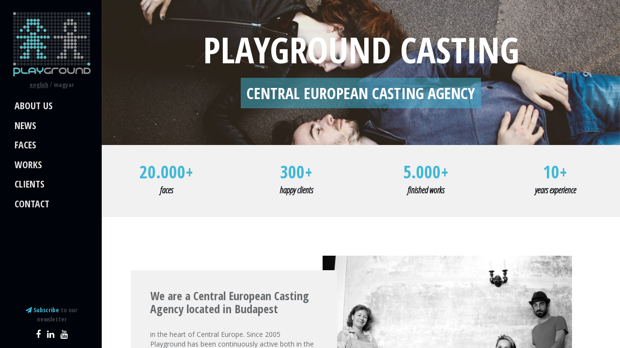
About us (34, 105)
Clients (30, 183)
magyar (64, 84)
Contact (32, 203)
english (39, 84)
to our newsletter (52, 314)
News (25, 125)
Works (28, 164)
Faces (25, 144)
